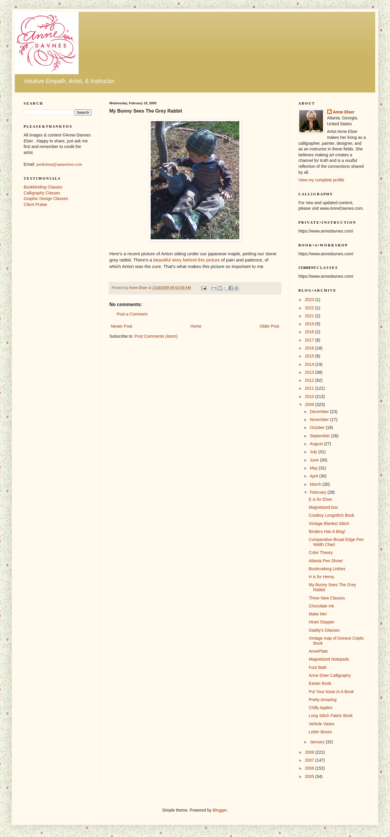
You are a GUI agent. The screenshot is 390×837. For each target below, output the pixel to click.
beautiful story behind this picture (186, 259)
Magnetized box (323, 507)
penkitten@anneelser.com (59, 164)
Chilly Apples (320, 707)
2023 (310, 299)
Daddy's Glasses (324, 630)
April (314, 476)
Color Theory (321, 552)
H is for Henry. (322, 576)
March (316, 484)
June (315, 460)
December (320, 411)
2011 (310, 388)
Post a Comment (132, 314)
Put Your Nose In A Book (331, 691)
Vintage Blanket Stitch (329, 523)
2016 (310, 348)
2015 (310, 356)
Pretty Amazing (323, 699)
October (318, 427)
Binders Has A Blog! (327, 531)
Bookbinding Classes (43, 187)
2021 (310, 315)
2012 (310, 380)
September (320, 435)
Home (195, 326)
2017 (310, 340)
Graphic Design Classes (46, 198)
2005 (310, 776)
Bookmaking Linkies (327, 568)
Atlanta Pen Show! (326, 560)
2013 (310, 372)
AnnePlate (318, 651)
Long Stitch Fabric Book (331, 715)
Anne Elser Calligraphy (330, 675)
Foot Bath (318, 667)
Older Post (269, 326)
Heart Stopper (321, 622)
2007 (310, 760)
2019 (310, 323)
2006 (310, 768)
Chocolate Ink (321, 606)
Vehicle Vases (321, 723)
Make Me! (318, 614)
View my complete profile (321, 180)
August (317, 443)
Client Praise (35, 204)
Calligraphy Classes (42, 193)
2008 (310, 752)
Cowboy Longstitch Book (331, 515)
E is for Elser (320, 499)
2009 (310, 404)
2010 (310, 396)
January (318, 742)
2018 (310, 331)
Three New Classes (327, 598)
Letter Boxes (320, 731)
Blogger (220, 810)
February (318, 492)
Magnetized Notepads (329, 659)
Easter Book (320, 683)
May (314, 468)
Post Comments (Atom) (156, 336)
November (320, 419)
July (314, 451)
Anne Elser (344, 112)
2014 (310, 364)
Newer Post (121, 326)
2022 (310, 307)
